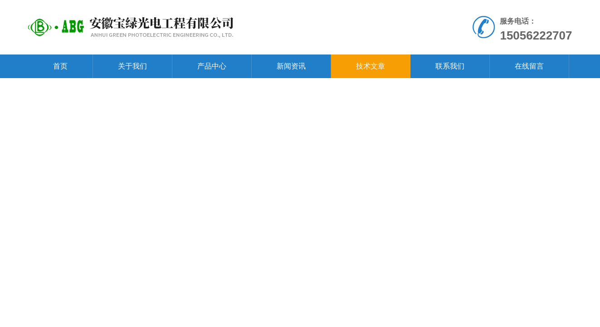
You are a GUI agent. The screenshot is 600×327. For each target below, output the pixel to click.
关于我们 (132, 66)
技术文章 (370, 66)
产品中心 (211, 66)
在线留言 (529, 66)
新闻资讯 (291, 66)
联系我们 (449, 66)
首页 (60, 66)
